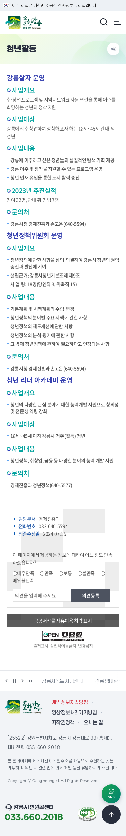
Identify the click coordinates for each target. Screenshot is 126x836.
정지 (14, 681)
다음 (22, 681)
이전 (6, 681)
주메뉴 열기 (117, 21)
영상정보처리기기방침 (74, 713)
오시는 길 (93, 723)
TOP (111, 814)
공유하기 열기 (113, 49)
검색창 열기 (103, 21)
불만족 (88, 573)
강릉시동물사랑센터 (62, 681)
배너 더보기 (30, 681)
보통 (67, 573)
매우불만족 (23, 580)
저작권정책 (63, 723)
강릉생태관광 (109, 681)
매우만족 (25, 573)
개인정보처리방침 (70, 702)
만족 (48, 573)
